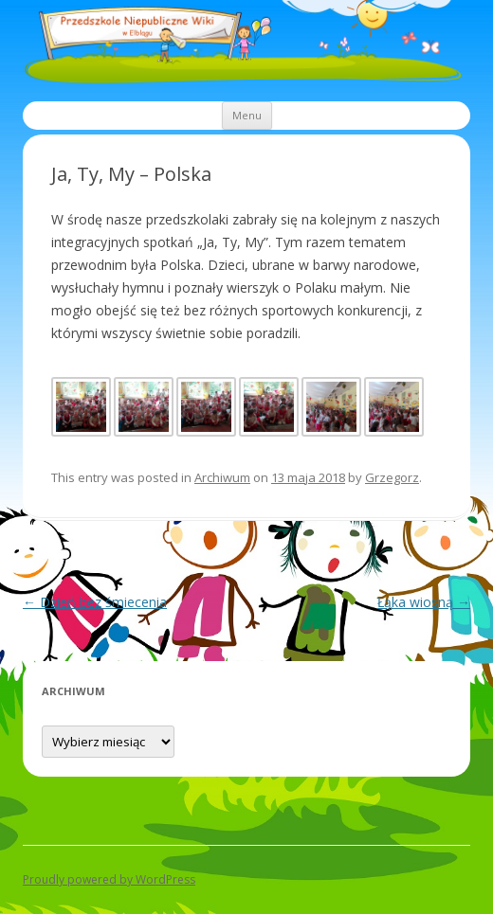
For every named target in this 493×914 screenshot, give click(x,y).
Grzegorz (392, 477)
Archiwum (222, 477)
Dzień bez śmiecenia (95, 602)
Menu (247, 115)
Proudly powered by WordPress (109, 879)
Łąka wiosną (423, 602)
